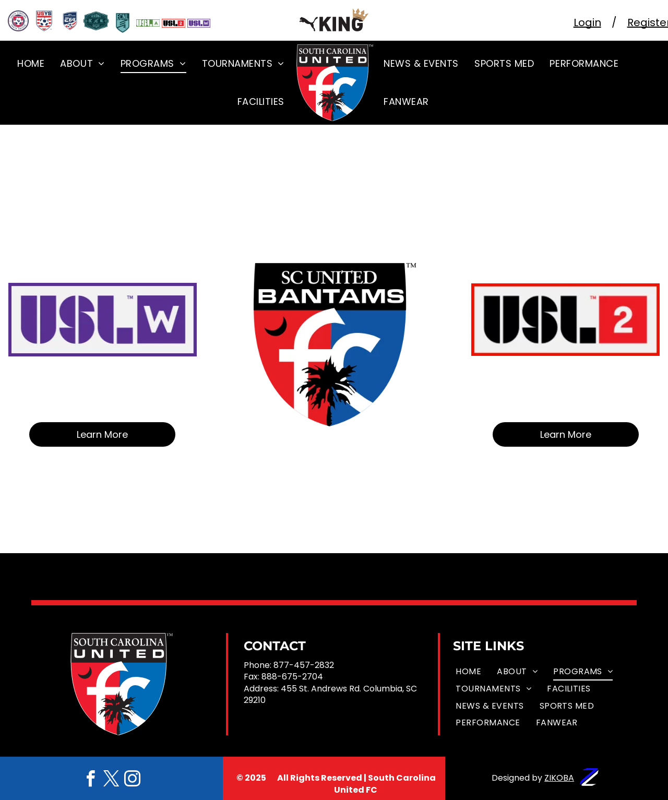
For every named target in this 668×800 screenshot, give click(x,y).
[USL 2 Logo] (173, 23)
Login (587, 22)
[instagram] (132, 780)
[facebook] (90, 780)
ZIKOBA (559, 778)
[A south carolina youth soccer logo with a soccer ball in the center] (18, 20)
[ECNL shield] (123, 23)
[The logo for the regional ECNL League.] (96, 20)
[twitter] (111, 780)
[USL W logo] (199, 23)
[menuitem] (30, 63)
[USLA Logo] (148, 23)
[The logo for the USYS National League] (70, 20)
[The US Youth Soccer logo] (44, 20)
